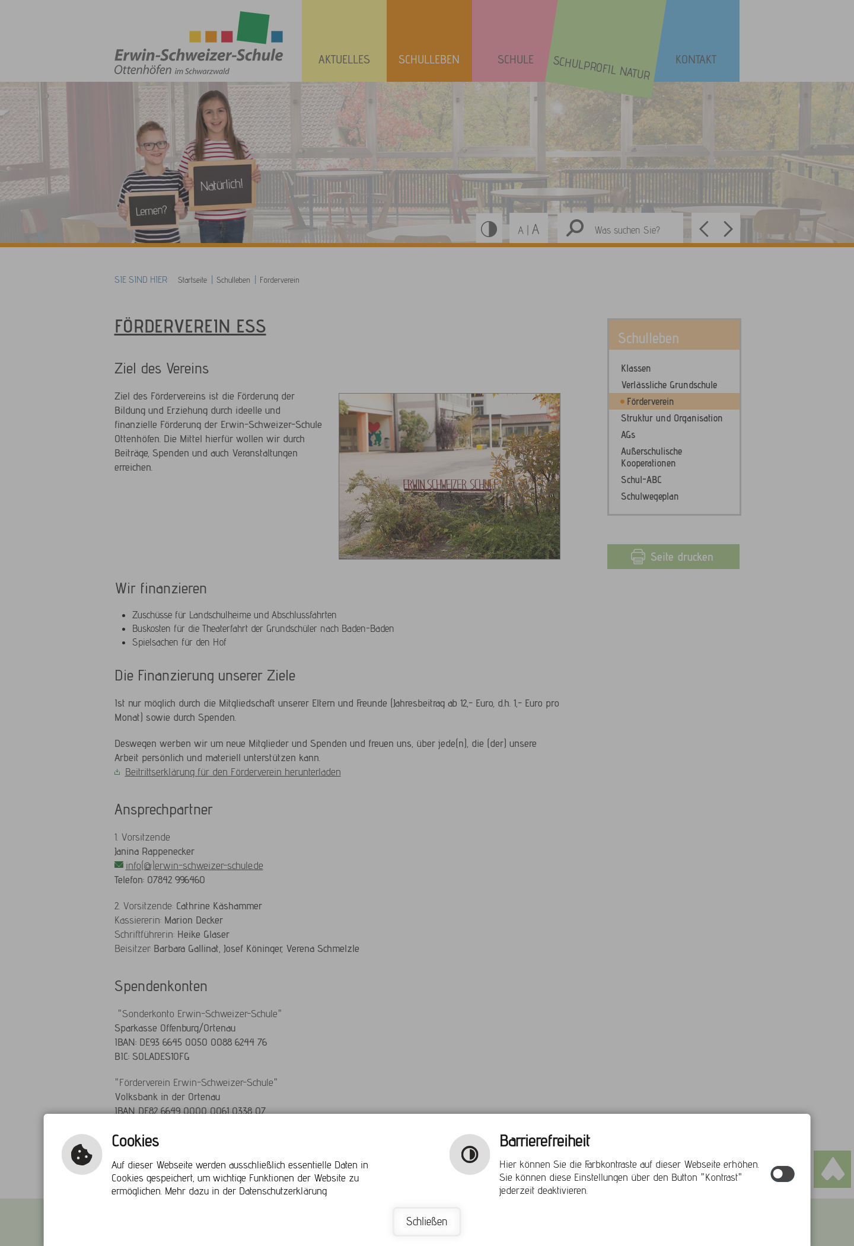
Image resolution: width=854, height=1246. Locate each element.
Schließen (427, 1222)
